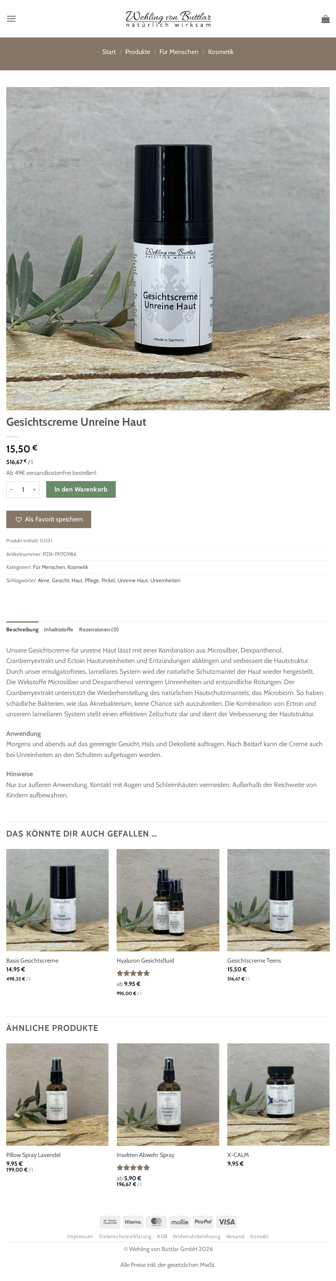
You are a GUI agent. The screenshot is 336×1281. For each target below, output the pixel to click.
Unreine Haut (132, 580)
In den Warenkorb (81, 489)
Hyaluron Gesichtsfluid (145, 960)
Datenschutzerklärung (125, 1236)
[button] (11, 18)
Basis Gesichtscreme (32, 960)
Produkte (137, 52)
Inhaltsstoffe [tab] (58, 629)
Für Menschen (179, 52)
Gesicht (60, 580)
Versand (235, 1236)
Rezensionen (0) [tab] (99, 629)
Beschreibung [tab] (22, 629)
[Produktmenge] (23, 489)
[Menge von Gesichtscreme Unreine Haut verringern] (11, 489)
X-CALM (238, 1155)
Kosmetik (221, 52)
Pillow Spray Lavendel (33, 1155)
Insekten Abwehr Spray (145, 1155)
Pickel (108, 580)
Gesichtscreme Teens (254, 960)
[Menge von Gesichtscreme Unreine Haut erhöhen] (35, 489)
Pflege (92, 580)
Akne (44, 580)
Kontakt (259, 1236)
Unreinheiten (165, 580)
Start (109, 52)
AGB (162, 1236)
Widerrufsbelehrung (196, 1236)
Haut (77, 580)
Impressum (80, 1236)
